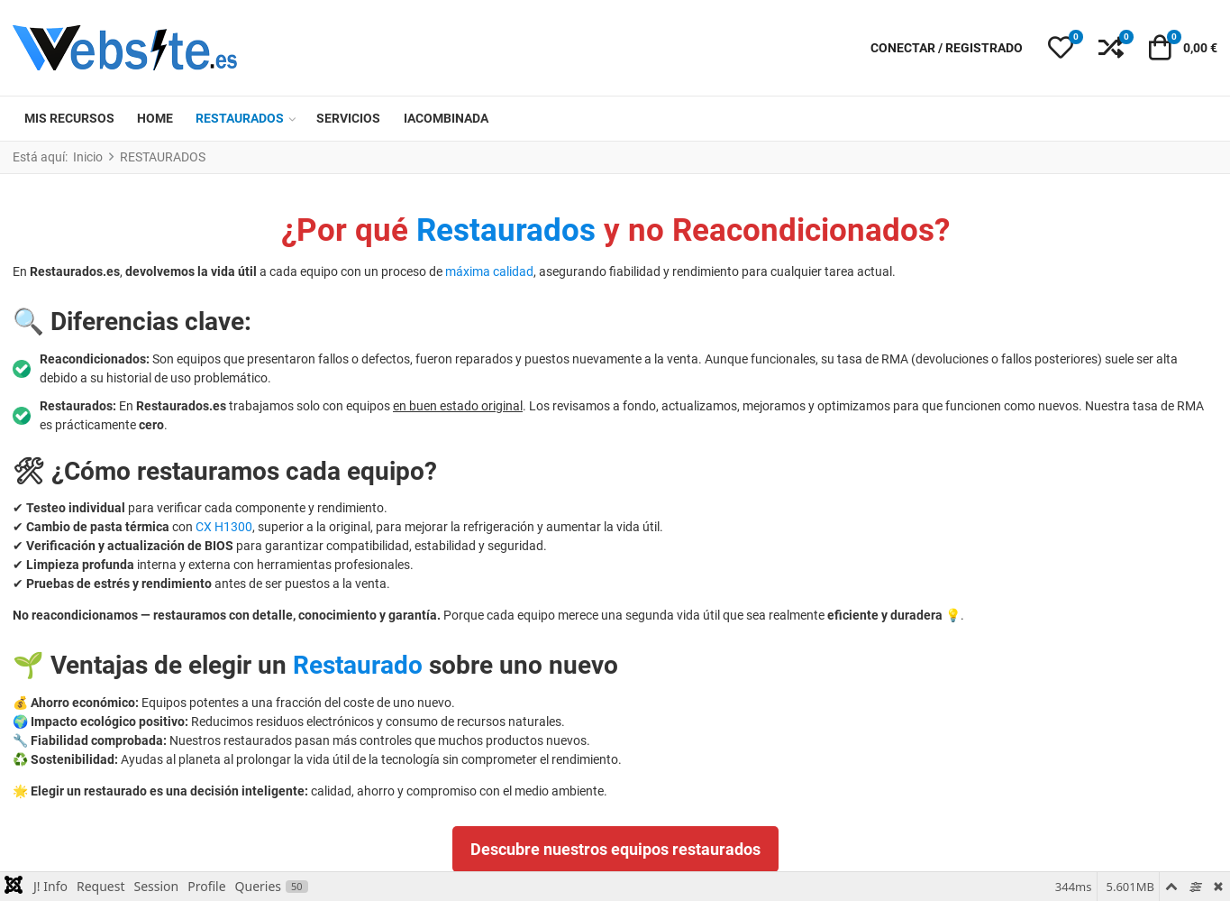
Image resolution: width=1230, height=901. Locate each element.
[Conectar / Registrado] (946, 48)
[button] (1061, 47)
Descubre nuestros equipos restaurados (615, 849)
